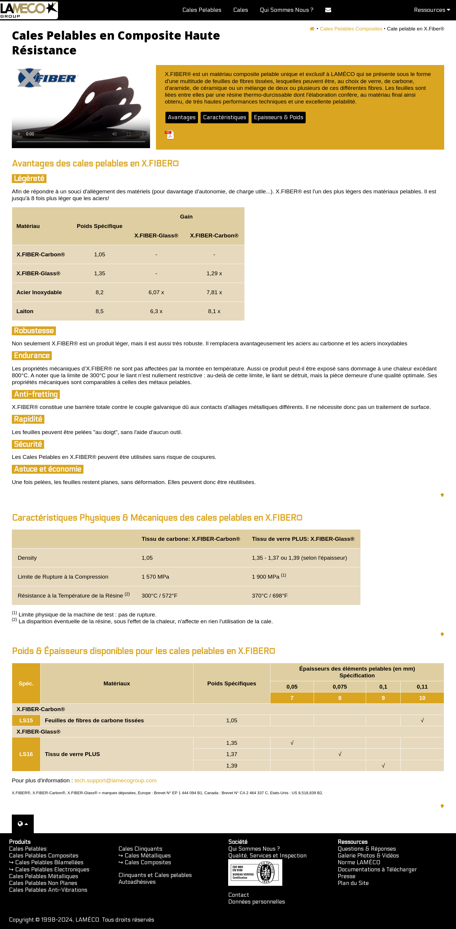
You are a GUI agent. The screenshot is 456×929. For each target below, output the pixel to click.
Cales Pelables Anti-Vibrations (48, 890)
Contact (238, 895)
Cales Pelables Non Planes (43, 883)
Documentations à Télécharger (377, 869)
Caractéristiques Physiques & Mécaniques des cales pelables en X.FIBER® (157, 518)
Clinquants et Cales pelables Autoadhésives (155, 878)
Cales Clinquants (140, 849)
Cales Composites (148, 862)
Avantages (182, 117)
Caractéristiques (224, 117)
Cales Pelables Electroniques (52, 869)
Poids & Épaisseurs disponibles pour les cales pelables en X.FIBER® (143, 651)
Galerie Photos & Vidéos (368, 855)
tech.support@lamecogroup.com (116, 780)
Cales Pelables (201, 10)
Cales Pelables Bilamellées (49, 862)
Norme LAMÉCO (359, 862)
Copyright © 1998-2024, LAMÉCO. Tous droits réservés (81, 920)
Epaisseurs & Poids (278, 117)
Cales (240, 10)
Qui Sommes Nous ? (286, 10)
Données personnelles (256, 902)
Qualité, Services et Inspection (267, 855)
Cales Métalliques (148, 855)
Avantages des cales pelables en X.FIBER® (95, 164)
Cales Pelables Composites (351, 29)
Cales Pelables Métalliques (43, 876)
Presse (346, 876)
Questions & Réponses (367, 849)
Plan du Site (353, 883)
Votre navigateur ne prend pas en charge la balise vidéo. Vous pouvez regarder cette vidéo (81, 106)
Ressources (432, 10)
